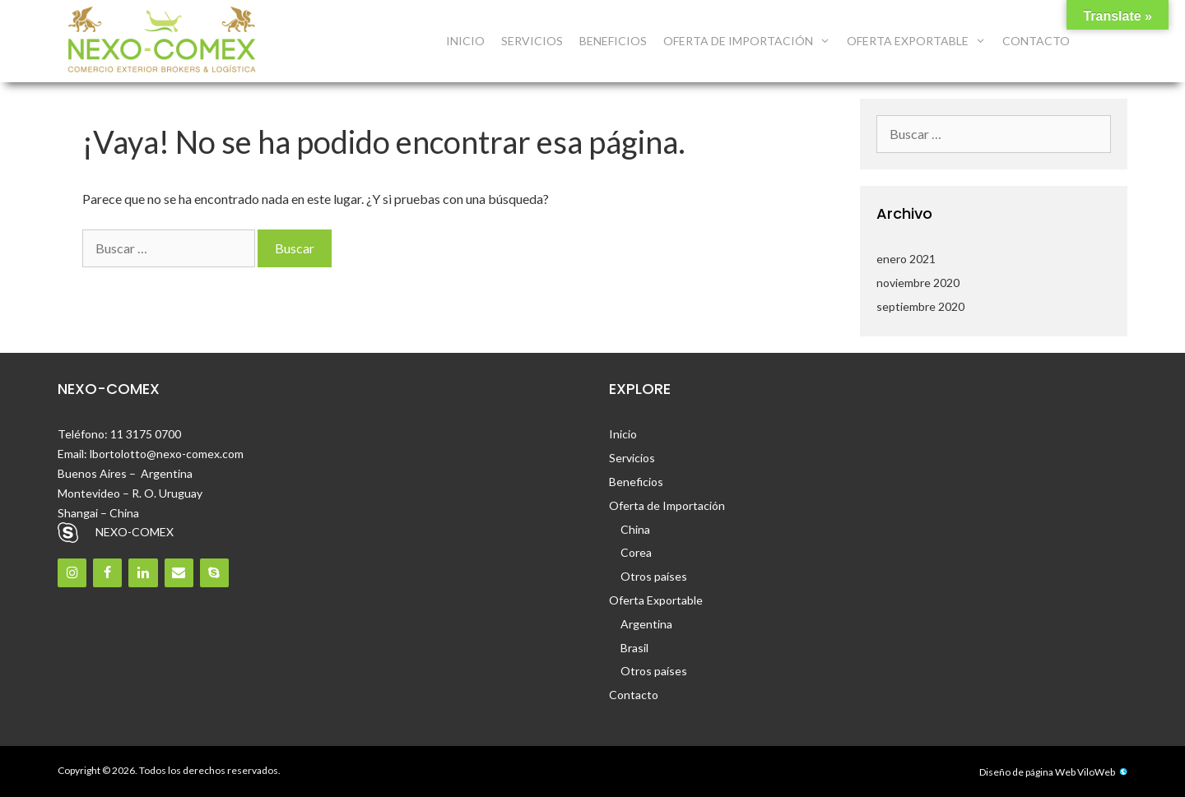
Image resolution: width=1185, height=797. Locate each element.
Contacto (1036, 41)
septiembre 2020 (920, 306)
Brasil (634, 648)
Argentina (646, 624)
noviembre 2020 (918, 283)
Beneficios (613, 41)
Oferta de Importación (751, 41)
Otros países (653, 576)
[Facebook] (107, 572)
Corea (636, 552)
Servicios (532, 41)
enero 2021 (906, 259)
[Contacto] (179, 572)
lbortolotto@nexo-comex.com (167, 454)
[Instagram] (72, 572)
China (635, 529)
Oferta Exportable (920, 41)
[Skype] (214, 572)
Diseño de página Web (1027, 772)
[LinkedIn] (142, 572)
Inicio (465, 41)
